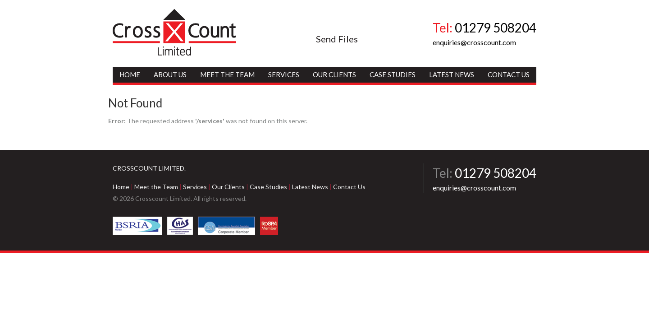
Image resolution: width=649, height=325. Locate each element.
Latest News (451, 74)
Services (283, 74)
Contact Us (509, 74)
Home (129, 74)
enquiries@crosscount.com (474, 42)
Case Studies (393, 74)
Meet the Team (227, 74)
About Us (170, 74)
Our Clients (334, 74)
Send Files (337, 38)
